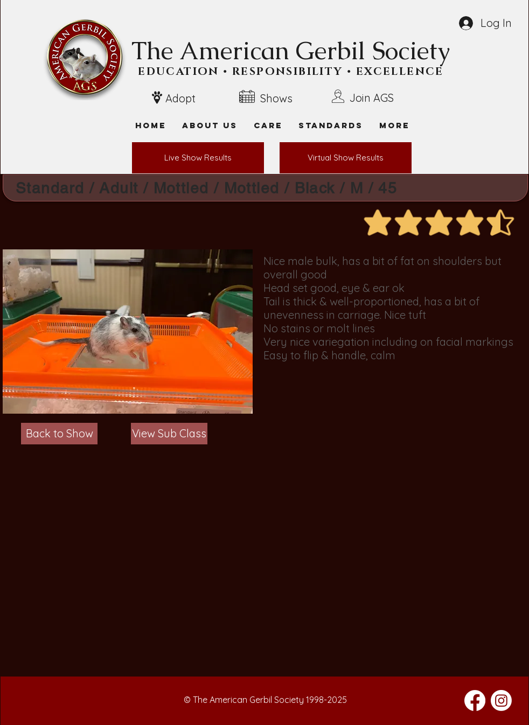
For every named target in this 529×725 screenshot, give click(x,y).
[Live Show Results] (197, 158)
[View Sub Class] (169, 433)
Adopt (180, 98)
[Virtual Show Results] (345, 158)
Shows (276, 98)
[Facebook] (474, 700)
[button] (394, 125)
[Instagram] (501, 700)
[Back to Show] (59, 433)
